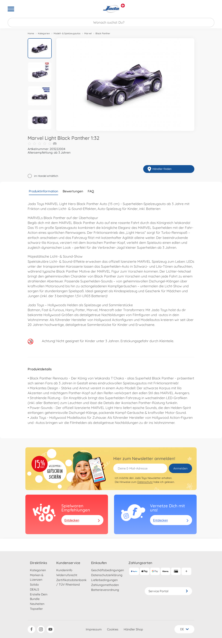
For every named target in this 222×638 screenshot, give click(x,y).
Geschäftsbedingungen (107, 570)
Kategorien (44, 33)
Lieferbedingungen (104, 580)
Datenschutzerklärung (106, 575)
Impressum (94, 629)
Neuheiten (37, 604)
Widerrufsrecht (66, 575)
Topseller (36, 609)
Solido (34, 584)
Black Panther (102, 33)
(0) (42, 143)
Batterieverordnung (105, 590)
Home (31, 33)
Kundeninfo (64, 570)
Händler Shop (133, 629)
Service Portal (168, 591)
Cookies (112, 629)
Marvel (88, 33)
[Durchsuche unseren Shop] (111, 22)
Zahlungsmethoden (105, 585)
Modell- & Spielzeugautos (67, 33)
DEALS (34, 589)
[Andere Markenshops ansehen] (123, 6)
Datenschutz (145, 482)
